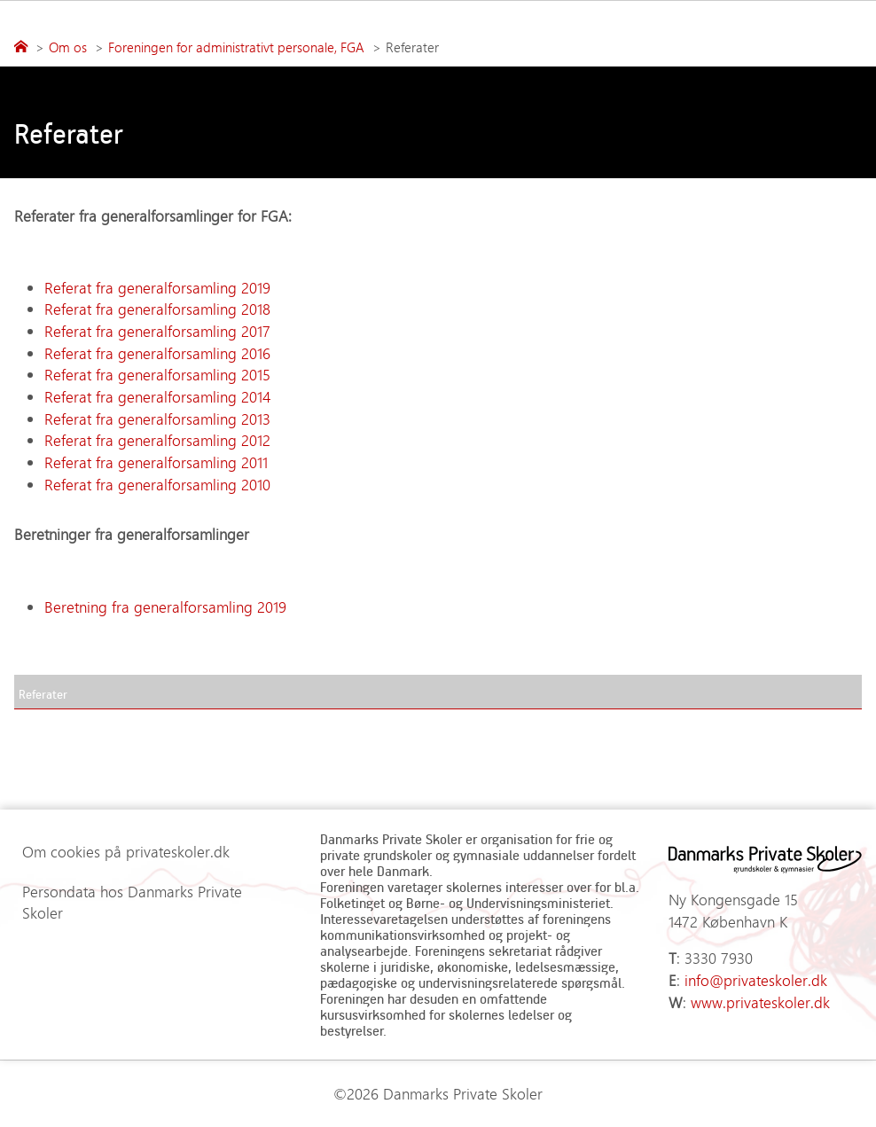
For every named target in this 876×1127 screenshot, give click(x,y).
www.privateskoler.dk (760, 1002)
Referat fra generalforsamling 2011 (156, 462)
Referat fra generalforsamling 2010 (157, 484)
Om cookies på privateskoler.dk (126, 851)
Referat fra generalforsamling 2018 (157, 308)
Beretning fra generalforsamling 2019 (165, 606)
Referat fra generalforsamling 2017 (157, 330)
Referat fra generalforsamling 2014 (157, 396)
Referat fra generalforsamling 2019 (157, 287)
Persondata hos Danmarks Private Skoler (132, 902)
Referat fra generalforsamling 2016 (159, 353)
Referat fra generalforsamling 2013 (157, 418)
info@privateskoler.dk (755, 980)
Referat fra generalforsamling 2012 (157, 440)
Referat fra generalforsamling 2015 (159, 374)
